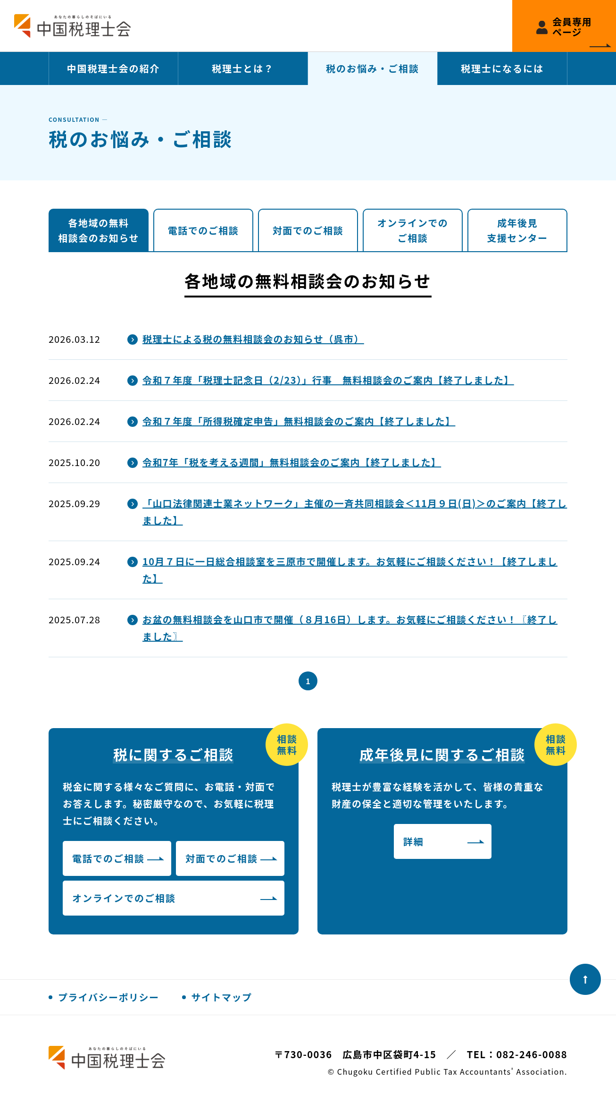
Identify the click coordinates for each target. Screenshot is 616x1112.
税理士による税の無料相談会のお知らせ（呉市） (253, 339)
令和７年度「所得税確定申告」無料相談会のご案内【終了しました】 (298, 421)
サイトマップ (221, 997)
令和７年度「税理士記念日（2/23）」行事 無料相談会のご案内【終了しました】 (328, 380)
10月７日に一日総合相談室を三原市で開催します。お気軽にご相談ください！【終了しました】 (350, 569)
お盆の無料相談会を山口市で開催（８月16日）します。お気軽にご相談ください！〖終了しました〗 (350, 627)
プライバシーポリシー (108, 997)
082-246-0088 (531, 1054)
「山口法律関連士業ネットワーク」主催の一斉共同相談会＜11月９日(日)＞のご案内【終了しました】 (354, 511)
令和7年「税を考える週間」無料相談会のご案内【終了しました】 (291, 462)
